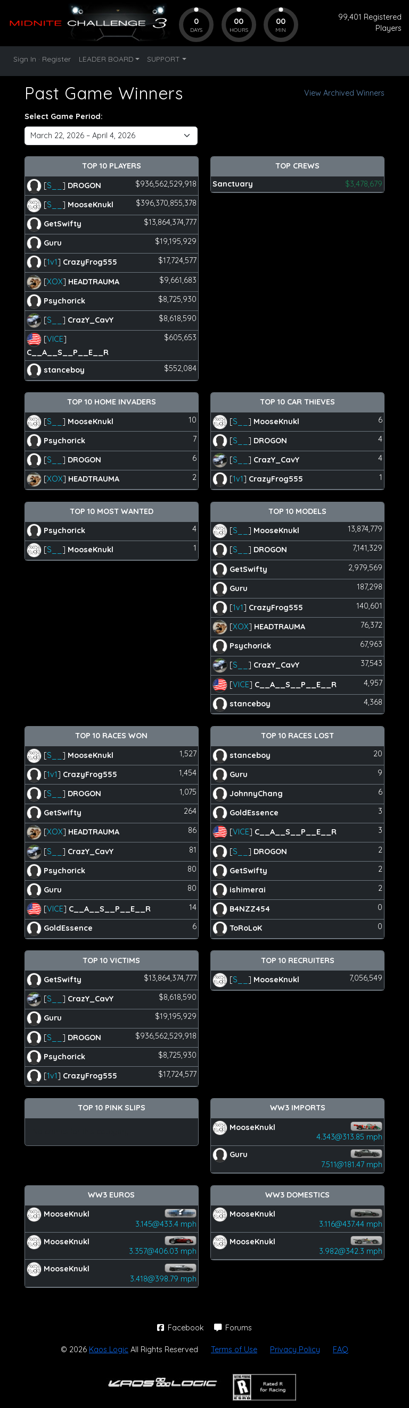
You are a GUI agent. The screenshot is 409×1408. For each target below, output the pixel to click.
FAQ (340, 1349)
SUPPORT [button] (163, 58)
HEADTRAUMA (93, 281)
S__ (54, 185)
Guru (53, 243)
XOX (55, 281)
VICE (55, 339)
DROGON (84, 185)
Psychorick (64, 300)
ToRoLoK (246, 928)
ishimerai (248, 890)
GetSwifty (62, 224)
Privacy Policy (295, 1349)
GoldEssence (68, 928)
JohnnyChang (256, 793)
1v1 (52, 262)
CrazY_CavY (90, 320)
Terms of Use (234, 1349)
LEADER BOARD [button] (106, 58)
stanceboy (64, 370)
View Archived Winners (344, 93)
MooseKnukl (90, 204)
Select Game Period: (63, 116)
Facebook (182, 1328)
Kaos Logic (108, 1349)
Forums (233, 1328)
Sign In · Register (42, 58)
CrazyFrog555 (90, 262)
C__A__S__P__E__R (68, 352)
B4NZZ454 (250, 909)
